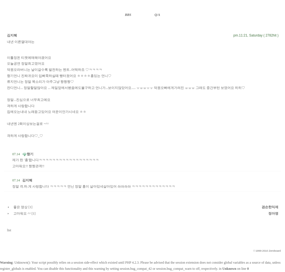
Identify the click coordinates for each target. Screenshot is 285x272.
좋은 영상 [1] (22, 207)
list (9, 230)
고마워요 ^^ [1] (24, 213)
